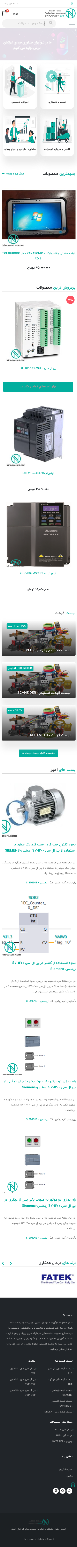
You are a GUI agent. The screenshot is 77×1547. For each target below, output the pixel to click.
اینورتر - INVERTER (62, 1441)
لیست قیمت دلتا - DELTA (58, 1412)
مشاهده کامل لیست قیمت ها (38, 753)
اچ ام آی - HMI (64, 1435)
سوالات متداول (45, 1539)
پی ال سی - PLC (63, 1429)
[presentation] (3, 1264)
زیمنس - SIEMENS (37, 883)
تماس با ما (11, 3)
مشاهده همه (13, 173)
